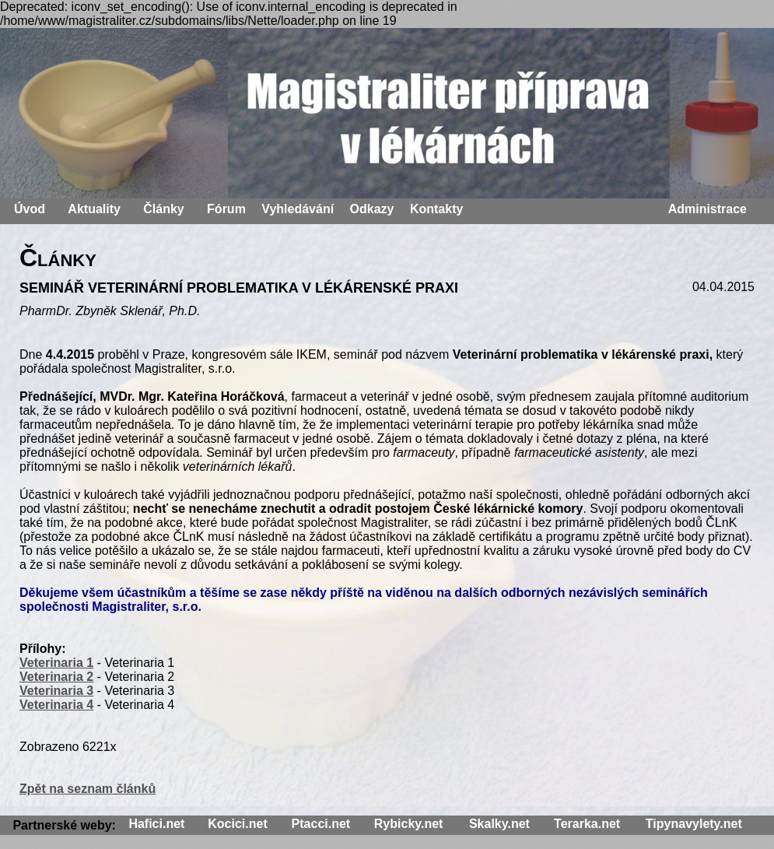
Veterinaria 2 (56, 676)
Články (163, 209)
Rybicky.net (408, 823)
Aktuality (94, 209)
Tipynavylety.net (694, 823)
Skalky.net (499, 823)
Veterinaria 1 (56, 662)
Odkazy (372, 209)
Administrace (707, 209)
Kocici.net (237, 823)
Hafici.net (156, 823)
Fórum (226, 209)
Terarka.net (587, 823)
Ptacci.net (321, 823)
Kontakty (436, 209)
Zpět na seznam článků (87, 788)
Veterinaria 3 (56, 690)
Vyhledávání (297, 209)
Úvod (29, 209)
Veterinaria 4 (56, 704)
